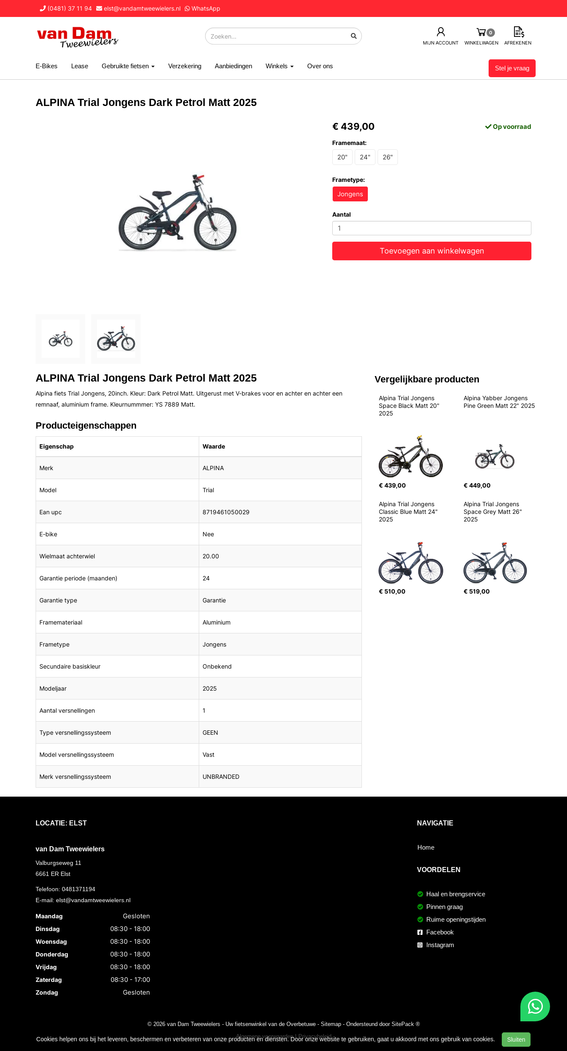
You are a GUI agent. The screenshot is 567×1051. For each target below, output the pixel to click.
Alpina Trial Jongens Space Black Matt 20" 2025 (410, 405)
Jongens (350, 194)
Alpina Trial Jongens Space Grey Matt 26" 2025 (494, 511)
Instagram (435, 944)
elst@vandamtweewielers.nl (93, 900)
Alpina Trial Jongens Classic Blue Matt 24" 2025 (409, 511)
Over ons (320, 66)
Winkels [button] (280, 66)
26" (388, 157)
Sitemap (331, 1023)
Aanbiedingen (233, 66)
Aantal (341, 214)
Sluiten (516, 1039)
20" (342, 157)
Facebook (435, 932)
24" (365, 157)
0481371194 (78, 889)
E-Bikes (47, 66)
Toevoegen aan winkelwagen (432, 250)
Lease (79, 66)
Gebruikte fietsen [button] (128, 66)
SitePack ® (406, 1023)
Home (425, 847)
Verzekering (184, 66)
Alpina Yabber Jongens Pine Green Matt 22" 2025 (499, 401)
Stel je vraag (512, 68)
